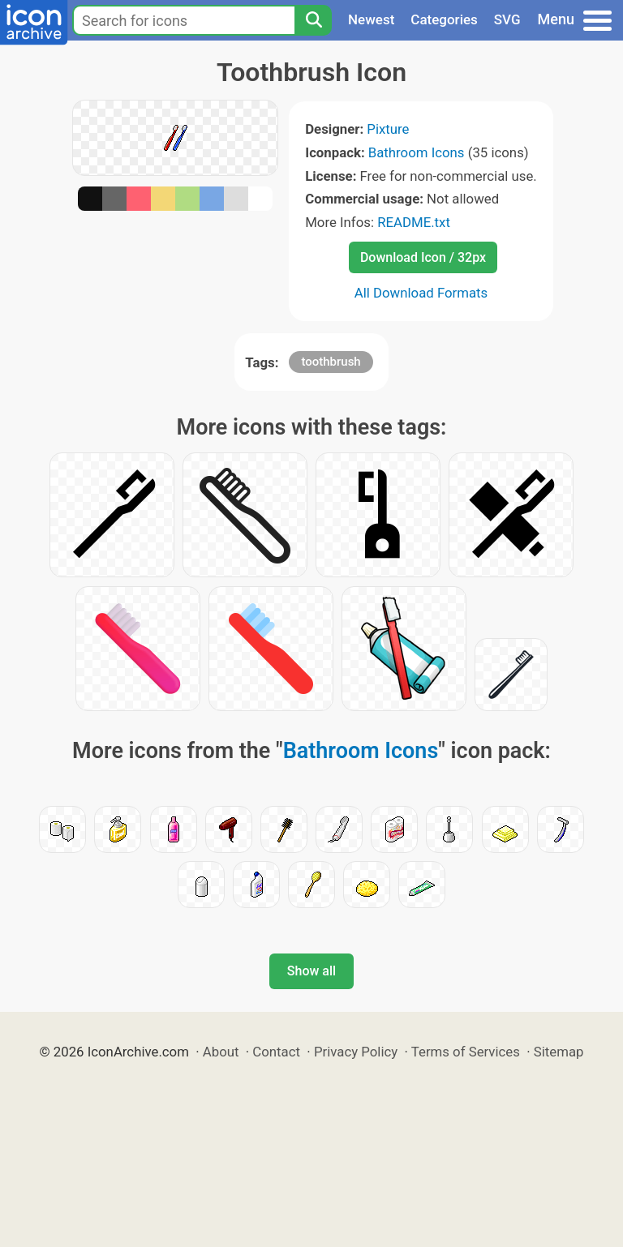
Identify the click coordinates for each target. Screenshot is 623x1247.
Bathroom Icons (416, 152)
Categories (444, 19)
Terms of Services (465, 1051)
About (221, 1051)
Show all (311, 971)
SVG (507, 19)
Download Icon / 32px (423, 257)
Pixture (388, 129)
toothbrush (330, 361)
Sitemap (559, 1051)
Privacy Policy (355, 1051)
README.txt (413, 222)
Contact (276, 1051)
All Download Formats (421, 293)
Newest (371, 19)
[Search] (313, 20)
